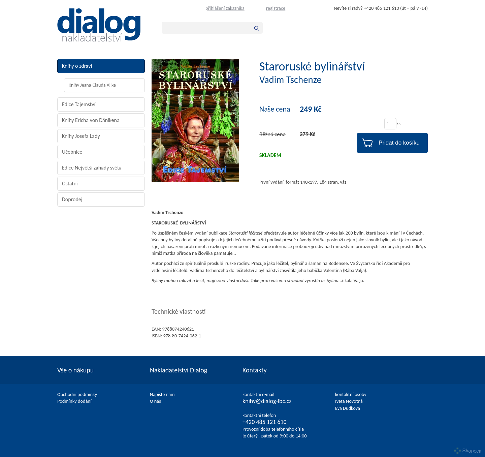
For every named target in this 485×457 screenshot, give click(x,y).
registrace (275, 8)
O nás (155, 401)
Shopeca (468, 451)
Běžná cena (272, 134)
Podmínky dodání (74, 401)
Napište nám (162, 394)
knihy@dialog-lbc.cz (267, 401)
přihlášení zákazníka (225, 8)
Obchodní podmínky (77, 394)
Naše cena (274, 109)
